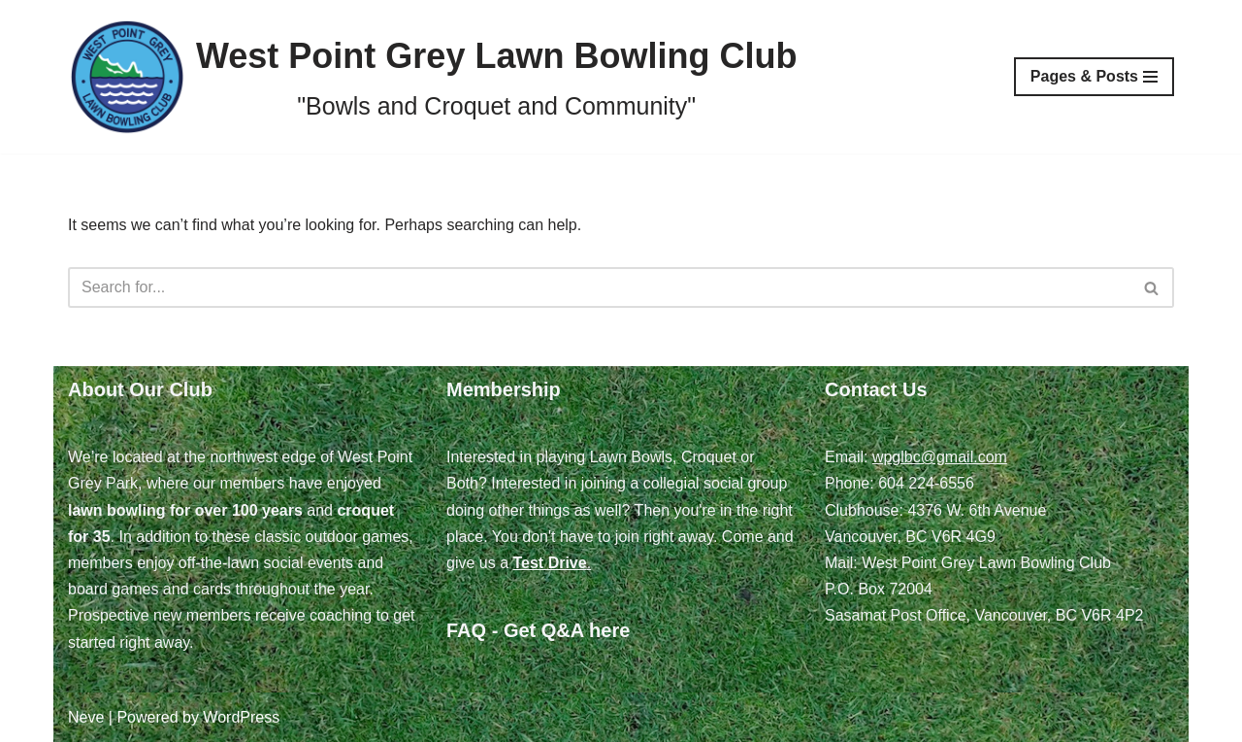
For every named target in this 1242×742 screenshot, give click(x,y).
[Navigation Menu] (1094, 76)
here (609, 630)
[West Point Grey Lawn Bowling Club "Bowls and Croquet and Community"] (432, 76)
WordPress (241, 717)
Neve (86, 717)
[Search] (599, 287)
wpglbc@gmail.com (939, 457)
